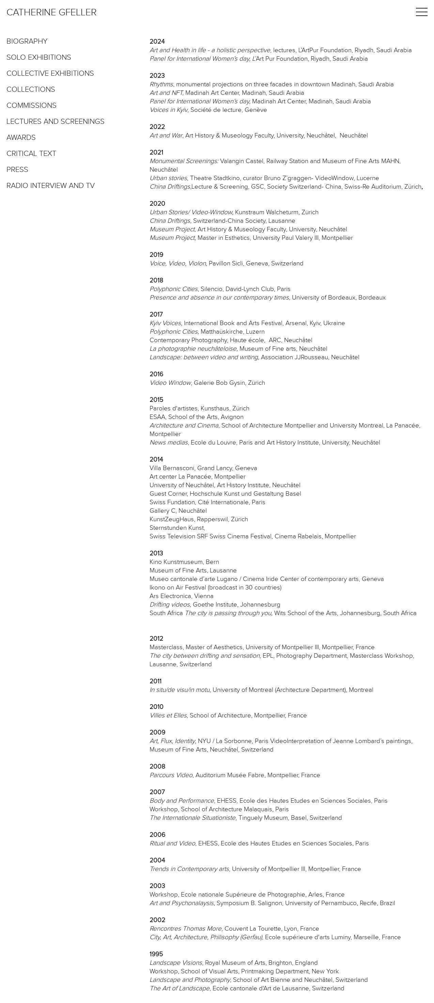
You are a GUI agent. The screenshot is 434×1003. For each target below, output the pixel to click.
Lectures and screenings (55, 122)
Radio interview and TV (50, 186)
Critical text (31, 154)
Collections (30, 90)
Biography (27, 42)
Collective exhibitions (50, 74)
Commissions (31, 106)
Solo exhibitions (38, 58)
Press (17, 170)
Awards (21, 138)
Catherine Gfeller (51, 12)
